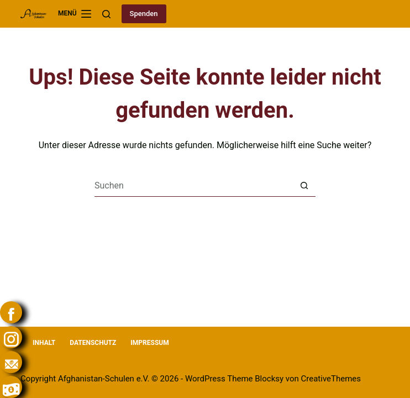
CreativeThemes (331, 379)
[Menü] (74, 13)
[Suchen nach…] (193, 186)
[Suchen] (106, 14)
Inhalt (44, 343)
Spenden (144, 13)
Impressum (149, 343)
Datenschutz (93, 343)
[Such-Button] (304, 186)
